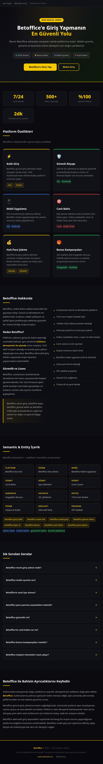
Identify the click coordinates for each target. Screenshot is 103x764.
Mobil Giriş (69, 67)
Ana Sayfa (7, 3)
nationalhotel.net (45, 756)
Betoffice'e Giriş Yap (40, 67)
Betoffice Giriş (21, 3)
